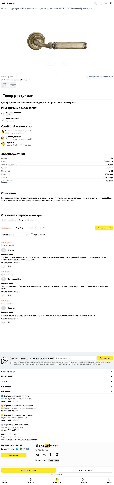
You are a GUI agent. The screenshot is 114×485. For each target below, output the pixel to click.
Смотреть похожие (85, 470)
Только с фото (39, 234)
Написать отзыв (104, 228)
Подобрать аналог (28, 470)
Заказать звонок (7, 449)
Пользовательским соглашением (89, 364)
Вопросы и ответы (26, 220)
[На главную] (11, 3)
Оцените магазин (42, 449)
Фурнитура (14, 9)
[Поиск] (95, 3)
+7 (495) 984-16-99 (11, 445)
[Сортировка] (14, 234)
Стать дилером (14, 455)
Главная (4, 9)
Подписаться (105, 358)
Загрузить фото (13, 84)
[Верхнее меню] (3, 3)
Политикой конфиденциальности (65, 364)
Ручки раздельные (29, 9)
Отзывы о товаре (9, 220)
